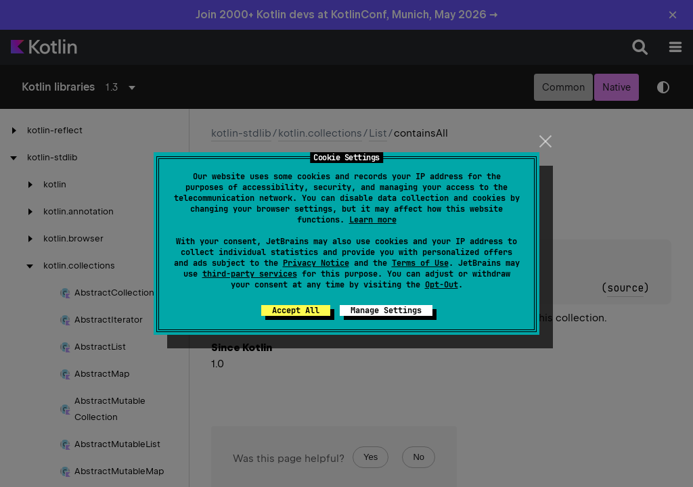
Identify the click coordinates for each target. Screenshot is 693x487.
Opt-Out (441, 284)
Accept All (295, 310)
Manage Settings (386, 310)
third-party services (249, 274)
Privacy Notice (316, 263)
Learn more (373, 219)
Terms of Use (420, 263)
